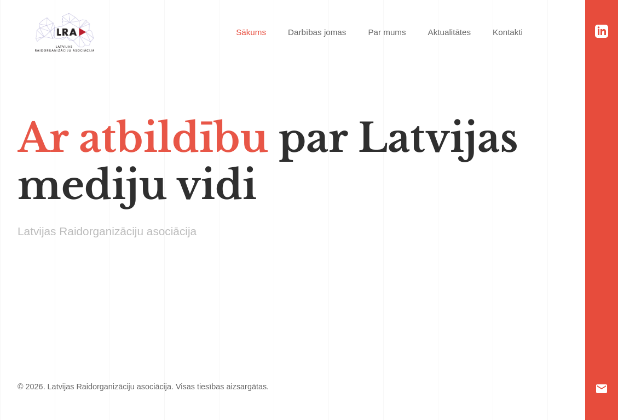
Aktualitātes (449, 32)
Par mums (387, 32)
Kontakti (508, 32)
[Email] (601, 388)
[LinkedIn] (601, 31)
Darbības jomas (317, 32)
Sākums (251, 32)
